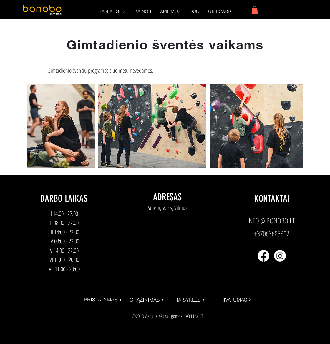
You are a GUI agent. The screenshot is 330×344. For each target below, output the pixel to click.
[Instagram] (280, 256)
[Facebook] (263, 256)
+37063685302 (271, 233)
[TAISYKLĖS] (191, 300)
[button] (112, 11)
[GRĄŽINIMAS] (147, 300)
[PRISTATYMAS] (103, 300)
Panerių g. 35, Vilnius (167, 208)
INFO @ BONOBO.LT (271, 221)
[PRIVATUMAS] (234, 300)
